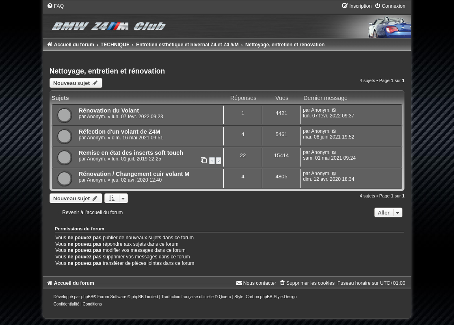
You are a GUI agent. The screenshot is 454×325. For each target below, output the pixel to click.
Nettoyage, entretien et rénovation (107, 71)
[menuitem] (55, 6)
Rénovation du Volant (109, 110)
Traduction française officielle (187, 297)
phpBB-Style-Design (278, 297)
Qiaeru (225, 297)
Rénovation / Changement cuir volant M (134, 174)
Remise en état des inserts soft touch (131, 153)
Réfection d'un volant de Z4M (119, 131)
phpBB (87, 297)
